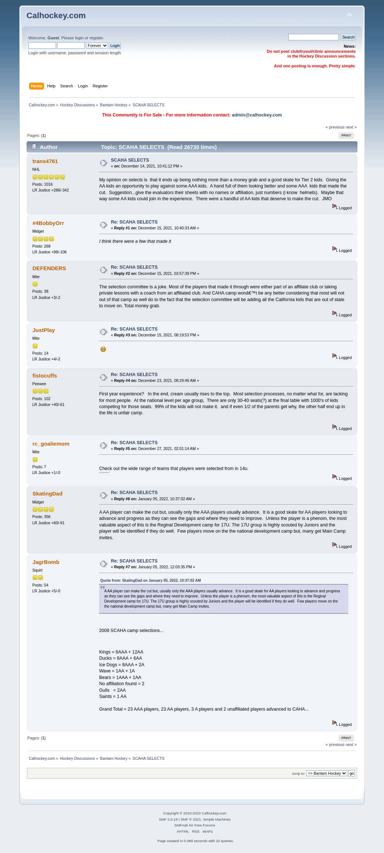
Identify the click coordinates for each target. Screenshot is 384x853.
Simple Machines (217, 819)
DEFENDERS (49, 268)
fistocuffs (44, 375)
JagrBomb (45, 562)
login (79, 38)
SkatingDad (47, 493)
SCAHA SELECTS (130, 160)
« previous (335, 127)
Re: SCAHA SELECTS (134, 222)
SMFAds (181, 825)
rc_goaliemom (51, 444)
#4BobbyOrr (48, 223)
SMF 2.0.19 (168, 819)
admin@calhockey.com (257, 115)
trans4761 (45, 161)
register (96, 38)
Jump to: (298, 773)
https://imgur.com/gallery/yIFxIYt (104, 472)
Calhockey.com (56, 15)
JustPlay (43, 330)
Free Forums (204, 825)
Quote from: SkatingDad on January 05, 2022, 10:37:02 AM (150, 580)
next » (351, 127)
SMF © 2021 (191, 819)
